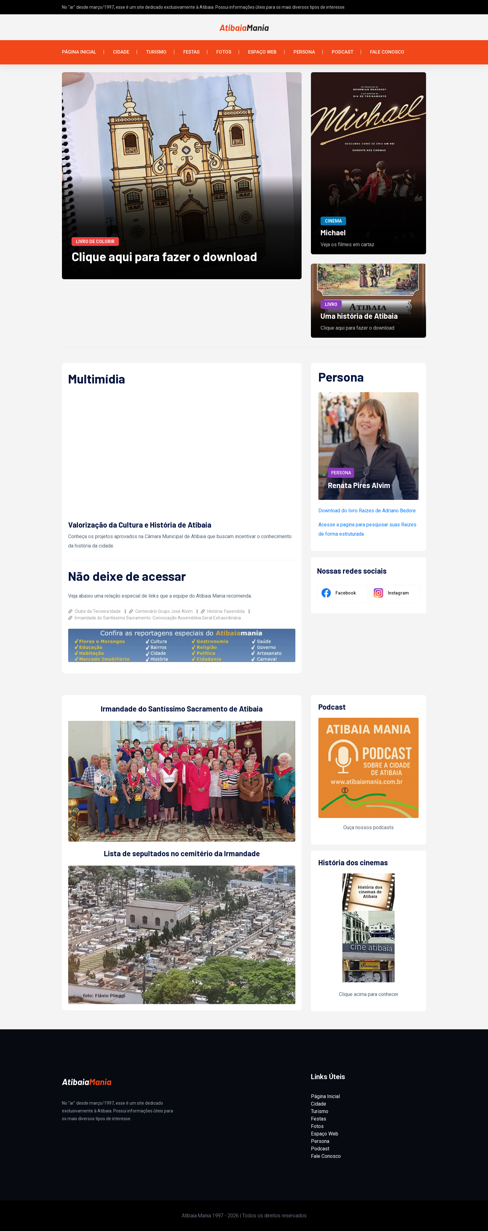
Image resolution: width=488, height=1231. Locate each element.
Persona (304, 52)
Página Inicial (79, 52)
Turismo (156, 52)
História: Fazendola (223, 611)
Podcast (342, 52)
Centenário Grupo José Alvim (161, 611)
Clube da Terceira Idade (95, 611)
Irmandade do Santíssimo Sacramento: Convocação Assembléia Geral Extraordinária (154, 617)
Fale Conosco (387, 52)
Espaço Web (262, 52)
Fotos (223, 52)
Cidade (121, 52)
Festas (191, 52)
